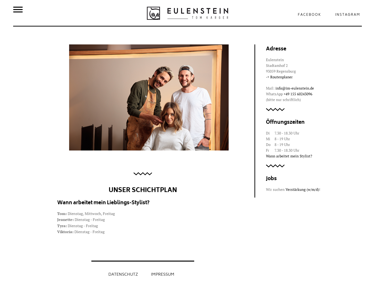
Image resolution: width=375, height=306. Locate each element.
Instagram (347, 15)
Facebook (309, 15)
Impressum (162, 274)
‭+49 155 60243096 (298, 93)
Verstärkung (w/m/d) (302, 189)
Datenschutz (123, 274)
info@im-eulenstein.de (295, 88)
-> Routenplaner (279, 77)
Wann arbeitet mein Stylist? (289, 156)
